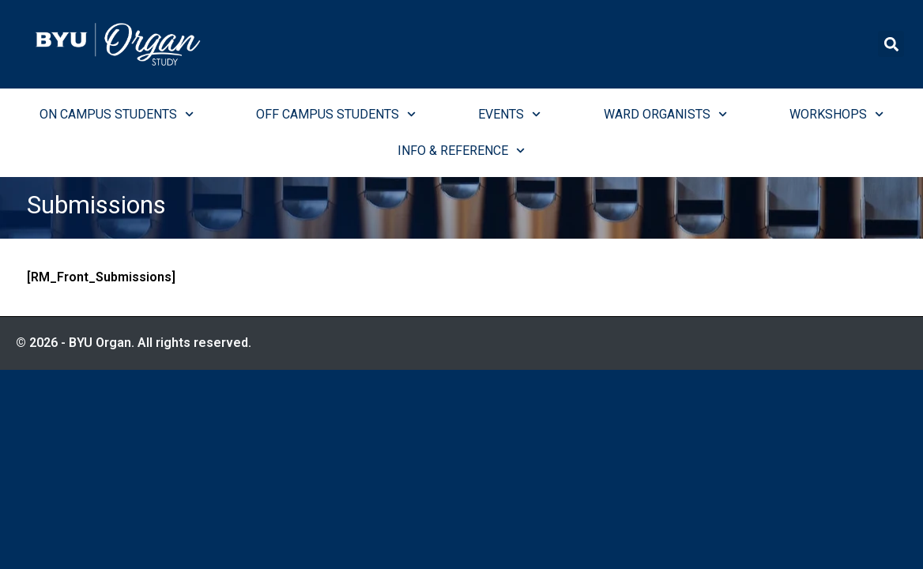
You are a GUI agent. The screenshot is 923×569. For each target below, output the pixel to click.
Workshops (836, 114)
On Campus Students (117, 114)
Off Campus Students (336, 114)
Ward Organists (665, 114)
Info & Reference (461, 150)
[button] (891, 44)
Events (509, 114)
